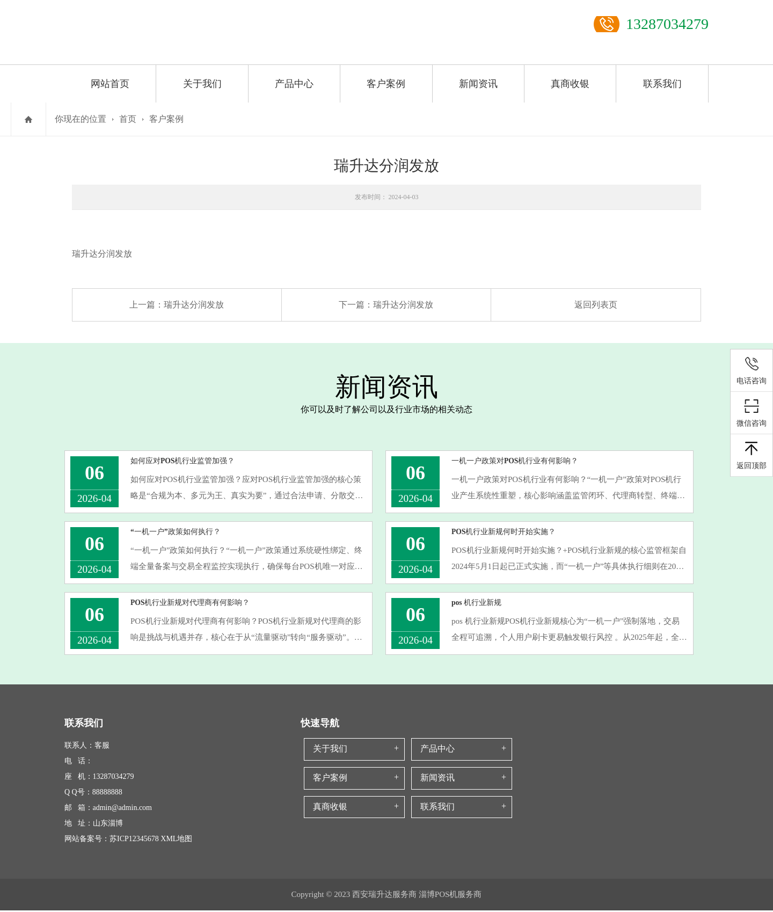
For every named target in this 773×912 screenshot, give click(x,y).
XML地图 (176, 840)
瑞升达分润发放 (194, 304)
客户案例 (386, 83)
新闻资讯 (478, 83)
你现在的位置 (80, 118)
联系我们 (662, 83)
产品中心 (294, 83)
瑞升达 (85, 253)
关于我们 (202, 83)
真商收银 (570, 83)
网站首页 (110, 83)
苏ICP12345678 (134, 840)
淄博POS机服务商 (450, 896)
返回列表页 (595, 304)
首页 (127, 118)
